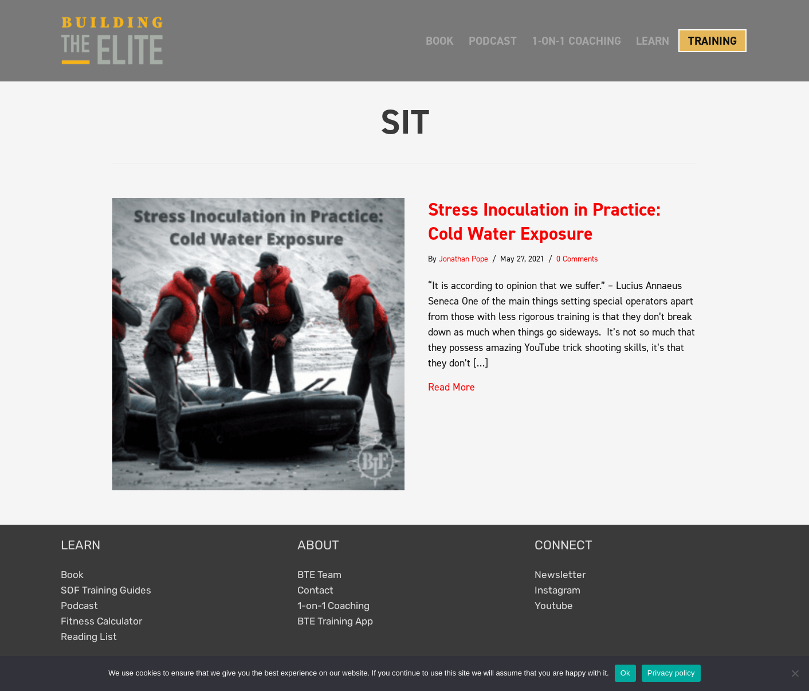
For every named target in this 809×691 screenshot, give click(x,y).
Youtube (554, 605)
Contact (315, 590)
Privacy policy (671, 673)
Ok (625, 673)
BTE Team (319, 574)
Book (72, 574)
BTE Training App (335, 621)
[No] (794, 673)
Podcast (79, 605)
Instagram (557, 590)
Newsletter (560, 574)
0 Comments (577, 258)
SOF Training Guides (106, 590)
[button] (708, 40)
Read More (451, 387)
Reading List (89, 636)
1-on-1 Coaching (333, 605)
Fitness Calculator (101, 621)
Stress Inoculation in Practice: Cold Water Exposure (544, 221)
